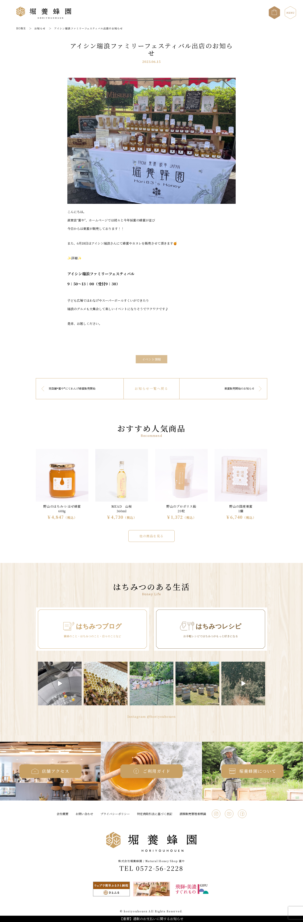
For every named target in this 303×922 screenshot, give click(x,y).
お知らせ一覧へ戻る (151, 388)
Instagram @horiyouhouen (151, 716)
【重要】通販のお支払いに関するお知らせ (151, 918)
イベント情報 (151, 359)
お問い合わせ (84, 814)
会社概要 (62, 814)
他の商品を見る (151, 536)
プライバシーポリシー (115, 814)
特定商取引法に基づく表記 (154, 814)
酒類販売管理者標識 (192, 814)
